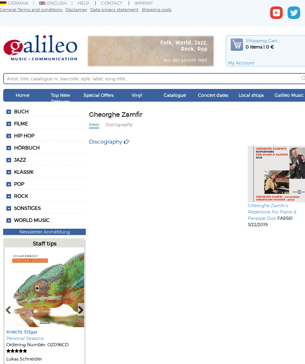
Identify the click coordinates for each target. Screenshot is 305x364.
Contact (111, 3)
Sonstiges (27, 208)
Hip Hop (24, 135)
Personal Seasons (25, 338)
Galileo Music (289, 95)
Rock (21, 196)
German (14, 3)
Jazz (20, 160)
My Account (241, 62)
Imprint (143, 3)
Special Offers (98, 95)
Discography (118, 124)
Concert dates (213, 95)
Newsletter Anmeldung (44, 231)
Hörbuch (27, 148)
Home (22, 95)
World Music (32, 220)
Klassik (23, 172)
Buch (21, 111)
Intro (94, 124)
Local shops (251, 95)
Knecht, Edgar (21, 331)
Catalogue (175, 95)
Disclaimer (76, 9)
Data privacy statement (114, 9)
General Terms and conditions (31, 9)
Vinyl (137, 95)
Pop (19, 184)
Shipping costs (157, 9)
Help (83, 3)
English (53, 3)
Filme (21, 123)
